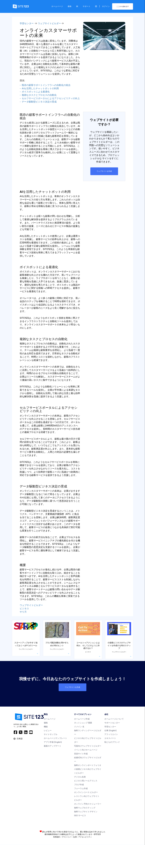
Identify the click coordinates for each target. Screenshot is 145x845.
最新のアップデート (52, 746)
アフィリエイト (111, 734)
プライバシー (67, 837)
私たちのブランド (112, 742)
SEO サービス (80, 816)
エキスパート (110, 738)
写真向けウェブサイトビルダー (87, 746)
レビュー (48, 731)
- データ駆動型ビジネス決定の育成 (38, 101)
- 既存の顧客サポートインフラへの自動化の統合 (45, 85)
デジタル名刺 (80, 777)
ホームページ (57, 6)
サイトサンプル (50, 734)
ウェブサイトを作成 (104, 171)
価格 (70, 6)
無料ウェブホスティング (84, 808)
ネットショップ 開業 (83, 723)
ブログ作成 (79, 785)
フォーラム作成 (81, 789)
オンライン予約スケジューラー (87, 804)
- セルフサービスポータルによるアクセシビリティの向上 (50, 98)
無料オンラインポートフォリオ (87, 765)
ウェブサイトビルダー (49, 23)
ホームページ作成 (82, 719)
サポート (86, 6)
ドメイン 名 (79, 727)
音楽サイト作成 (81, 754)
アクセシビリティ (85, 837)
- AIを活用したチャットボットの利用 (39, 88)
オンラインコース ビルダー (86, 792)
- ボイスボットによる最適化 (35, 91)
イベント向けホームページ (85, 750)
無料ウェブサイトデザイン (85, 812)
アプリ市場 (53, 742)
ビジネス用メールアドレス (85, 781)
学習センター (27, 23)
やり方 (23, 612)
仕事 (110, 731)
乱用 (75, 837)
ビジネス (24, 608)
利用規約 (56, 837)
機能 (46, 727)
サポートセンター (112, 723)
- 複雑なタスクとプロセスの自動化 (38, 95)
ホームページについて (114, 719)
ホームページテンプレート (55, 738)
